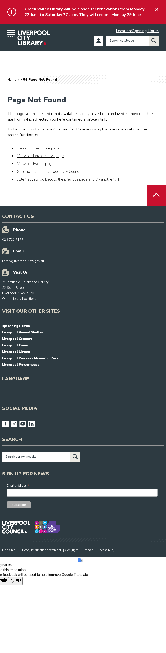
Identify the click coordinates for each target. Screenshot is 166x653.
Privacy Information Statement (41, 550)
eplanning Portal (16, 326)
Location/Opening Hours (137, 30)
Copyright (71, 550)
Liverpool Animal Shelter (22, 332)
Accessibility (105, 550)
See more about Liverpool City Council (49, 171)
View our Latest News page (40, 156)
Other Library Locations (19, 299)
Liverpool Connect (17, 339)
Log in (98, 41)
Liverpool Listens (16, 352)
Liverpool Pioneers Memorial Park (30, 358)
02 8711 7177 (12, 239)
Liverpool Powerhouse (20, 365)
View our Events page (35, 163)
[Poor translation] (16, 581)
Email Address (18, 485)
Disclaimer (9, 550)
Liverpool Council (16, 345)
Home (11, 79)
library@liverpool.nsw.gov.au (23, 261)
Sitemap (87, 550)
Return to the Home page (38, 148)
